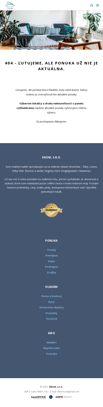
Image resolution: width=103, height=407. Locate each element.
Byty (51, 301)
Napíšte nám (51, 348)
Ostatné (51, 318)
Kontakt (51, 353)
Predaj (51, 250)
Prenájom (51, 255)
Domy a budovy (51, 296)
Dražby (51, 272)
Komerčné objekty (51, 307)
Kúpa (51, 261)
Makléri (51, 342)
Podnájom (51, 266)
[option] (51, 30)
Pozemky (51, 313)
